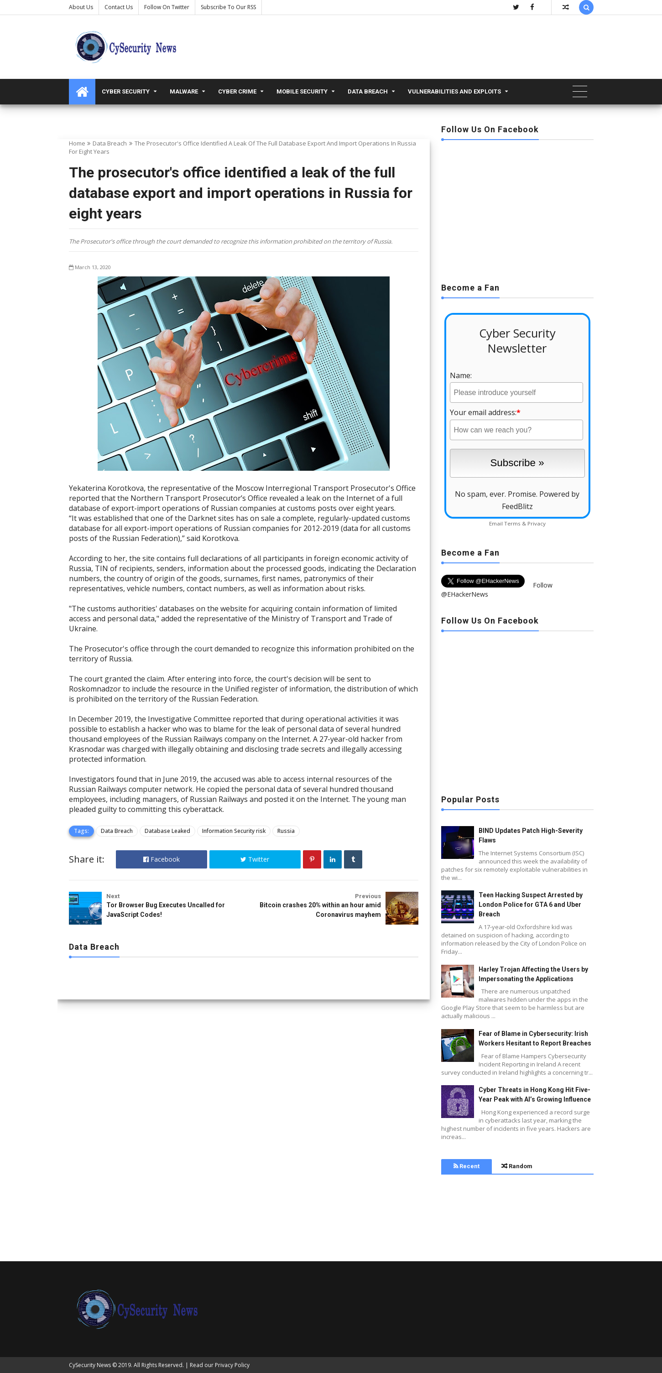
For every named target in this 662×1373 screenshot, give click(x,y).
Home (77, 143)
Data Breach (368, 91)
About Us (81, 7)
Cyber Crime (237, 91)
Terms (512, 523)
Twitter (254, 859)
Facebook (161, 859)
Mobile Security (302, 91)
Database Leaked (167, 831)
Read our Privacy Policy (220, 1365)
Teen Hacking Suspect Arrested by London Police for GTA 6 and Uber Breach (531, 904)
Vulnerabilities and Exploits (454, 91)
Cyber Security (126, 91)
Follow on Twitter (166, 7)
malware (184, 91)
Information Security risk (234, 831)
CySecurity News (90, 1365)
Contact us (118, 7)
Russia (286, 831)
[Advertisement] (517, 208)
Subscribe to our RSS (228, 7)
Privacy (536, 523)
